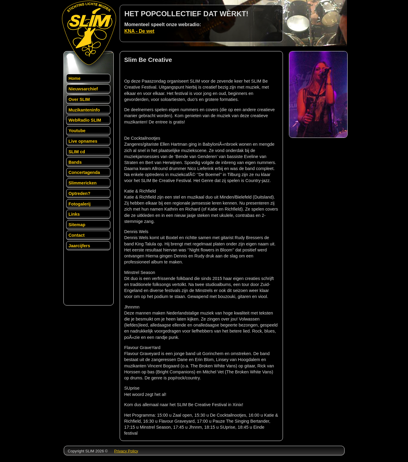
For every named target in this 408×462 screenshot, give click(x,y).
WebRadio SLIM (85, 120)
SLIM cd (77, 151)
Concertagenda (84, 172)
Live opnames (83, 141)
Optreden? (79, 193)
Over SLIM (79, 99)
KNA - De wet (139, 31)
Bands (75, 162)
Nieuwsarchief (83, 89)
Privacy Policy (126, 451)
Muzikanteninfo (84, 110)
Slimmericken (83, 183)
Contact (77, 235)
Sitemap (77, 224)
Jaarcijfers (79, 245)
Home (75, 78)
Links (74, 214)
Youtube (77, 130)
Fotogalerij (80, 204)
